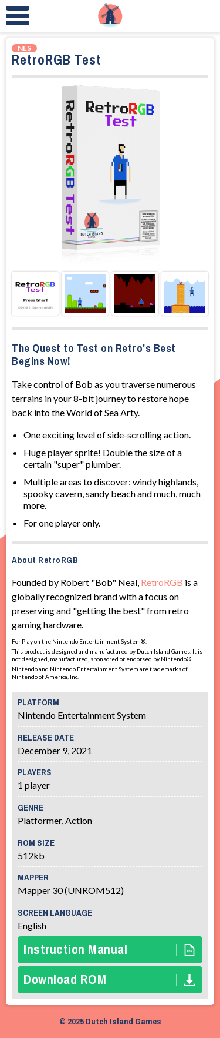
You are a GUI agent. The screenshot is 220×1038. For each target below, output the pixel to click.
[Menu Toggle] (17, 16)
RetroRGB (162, 582)
